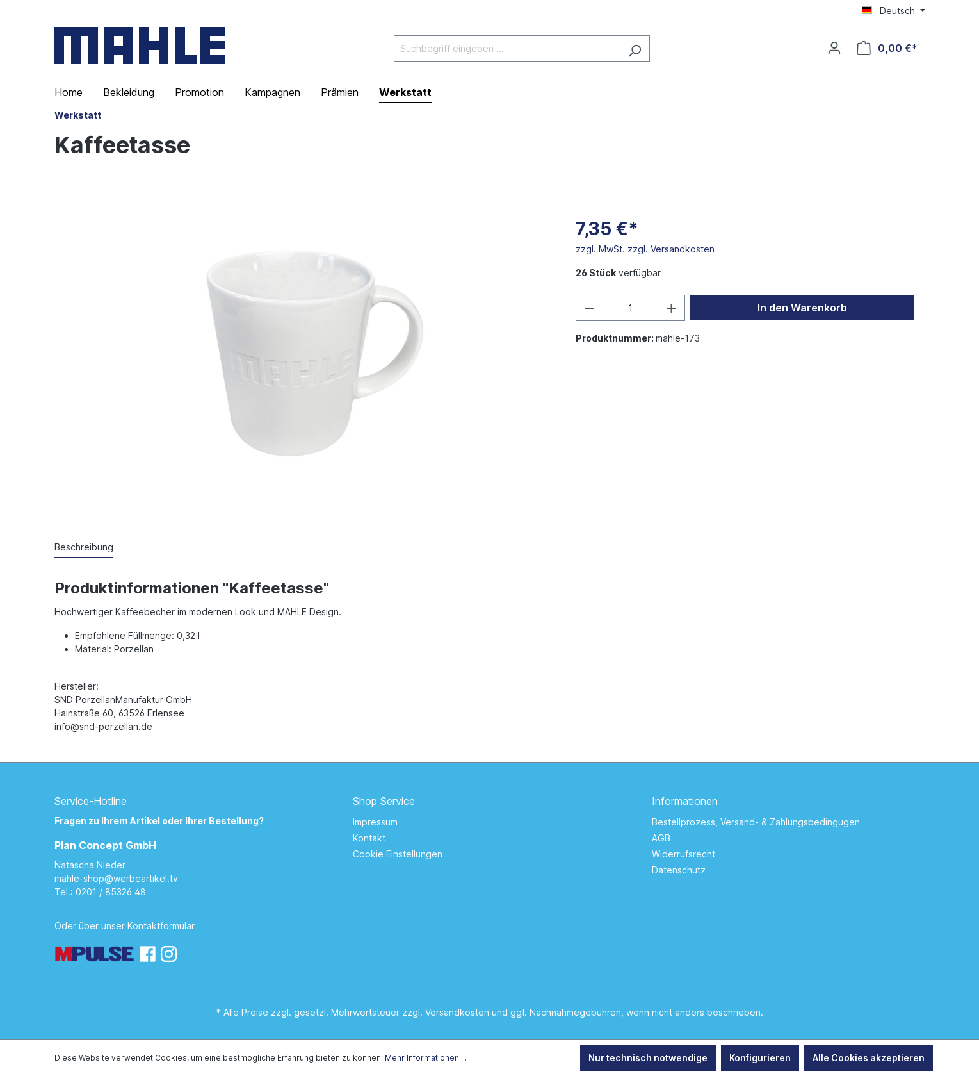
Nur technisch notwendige (648, 1057)
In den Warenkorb (802, 307)
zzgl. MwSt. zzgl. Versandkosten (645, 249)
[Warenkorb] (887, 48)
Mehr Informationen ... (426, 1058)
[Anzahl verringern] (589, 308)
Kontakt (369, 837)
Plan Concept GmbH (105, 845)
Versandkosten (457, 1012)
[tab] (83, 547)
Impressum (375, 821)
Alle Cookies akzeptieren (869, 1057)
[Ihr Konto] (834, 48)
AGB (661, 837)
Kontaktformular (161, 925)
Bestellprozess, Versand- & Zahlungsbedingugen (756, 821)
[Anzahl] (630, 308)
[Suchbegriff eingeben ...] (507, 48)
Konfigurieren (760, 1057)
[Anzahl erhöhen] (671, 308)
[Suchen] (635, 48)
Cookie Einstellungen (397, 853)
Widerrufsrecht (683, 853)
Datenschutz (679, 870)
